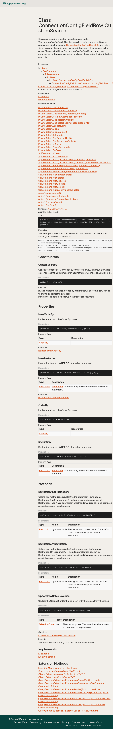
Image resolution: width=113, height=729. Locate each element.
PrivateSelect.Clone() (49, 129)
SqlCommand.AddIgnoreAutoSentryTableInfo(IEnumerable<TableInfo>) (74, 162)
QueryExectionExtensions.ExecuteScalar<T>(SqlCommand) (68, 710)
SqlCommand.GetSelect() (51, 186)
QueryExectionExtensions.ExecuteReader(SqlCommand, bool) (70, 689)
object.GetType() (47, 205)
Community (36, 722)
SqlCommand (50, 71)
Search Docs (95, 722)
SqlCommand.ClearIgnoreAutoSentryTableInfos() (63, 168)
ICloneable (43, 96)
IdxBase (51, 77)
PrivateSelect (52, 74)
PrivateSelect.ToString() (50, 135)
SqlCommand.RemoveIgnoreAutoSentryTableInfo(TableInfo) (69, 165)
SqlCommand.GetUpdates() (52, 180)
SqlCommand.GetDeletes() (52, 183)
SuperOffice (53, 209)
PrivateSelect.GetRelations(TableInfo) (57, 110)
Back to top (98, 725)
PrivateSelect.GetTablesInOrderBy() (56, 119)
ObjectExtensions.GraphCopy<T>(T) (56, 677)
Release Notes (51, 722)
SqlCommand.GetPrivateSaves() (55, 174)
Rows (64, 209)
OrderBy (43, 342)
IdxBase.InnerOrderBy (49, 350)
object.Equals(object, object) (53, 196)
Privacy (65, 722)
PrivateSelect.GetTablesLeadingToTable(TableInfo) (64, 123)
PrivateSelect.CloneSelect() (52, 132)
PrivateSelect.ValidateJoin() (52, 125)
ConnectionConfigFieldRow (66, 83)
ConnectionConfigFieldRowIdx (82, 86)
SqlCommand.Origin (48, 153)
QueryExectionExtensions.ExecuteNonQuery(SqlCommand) (69, 680)
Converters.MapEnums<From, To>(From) (59, 671)
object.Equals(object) (49, 193)
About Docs (71, 725)
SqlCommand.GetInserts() (51, 177)
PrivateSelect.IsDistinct (50, 144)
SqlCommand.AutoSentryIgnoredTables (58, 190)
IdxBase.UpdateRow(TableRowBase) (56, 635)
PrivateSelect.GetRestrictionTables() (57, 141)
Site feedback (79, 722)
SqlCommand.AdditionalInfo (52, 156)
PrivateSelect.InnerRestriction (53, 397)
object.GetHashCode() (50, 202)
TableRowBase (46, 624)
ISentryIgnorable (46, 99)
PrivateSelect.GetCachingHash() (55, 138)
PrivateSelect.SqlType (49, 150)
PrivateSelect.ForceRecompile (54, 147)
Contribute (85, 725)
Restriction (44, 386)
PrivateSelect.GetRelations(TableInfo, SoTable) (62, 113)
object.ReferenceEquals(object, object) (58, 199)
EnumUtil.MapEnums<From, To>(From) (57, 668)
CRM (60, 209)
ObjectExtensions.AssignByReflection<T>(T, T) (61, 674)
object (44, 68)
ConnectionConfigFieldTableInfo (82, 45)
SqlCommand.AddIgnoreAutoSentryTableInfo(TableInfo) (67, 159)
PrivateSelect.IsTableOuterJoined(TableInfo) (60, 116)
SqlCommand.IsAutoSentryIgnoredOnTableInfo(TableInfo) (67, 171)
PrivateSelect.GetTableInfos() (53, 107)
